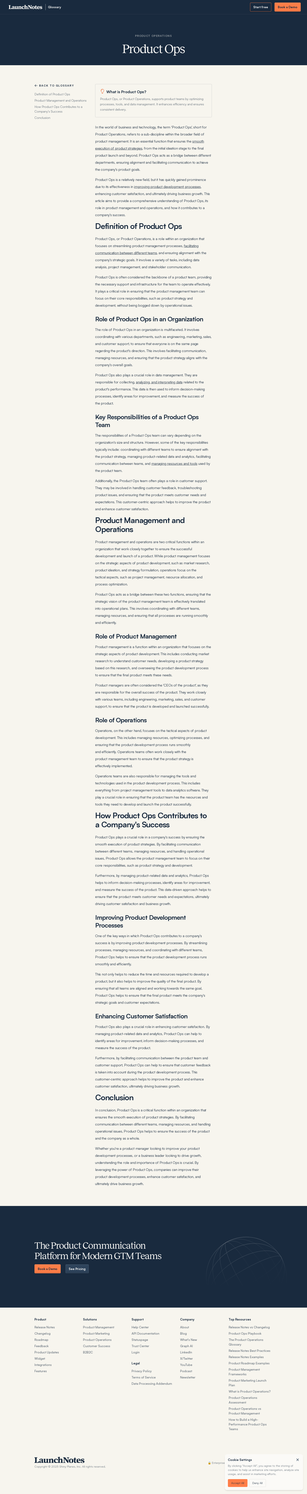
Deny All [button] (257, 1483)
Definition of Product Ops (52, 94)
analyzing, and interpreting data (159, 382)
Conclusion (42, 118)
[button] (298, 1460)
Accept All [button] (237, 1483)
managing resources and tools (174, 463)
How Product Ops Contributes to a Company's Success (58, 109)
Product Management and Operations (60, 100)
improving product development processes (167, 186)
